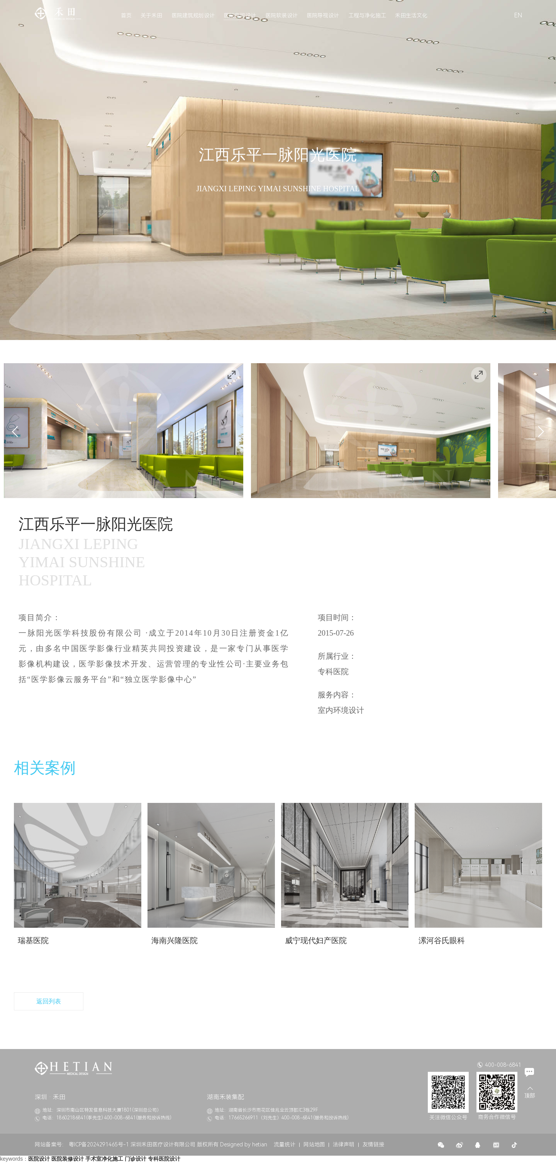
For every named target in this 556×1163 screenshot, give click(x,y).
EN (518, 15)
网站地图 (314, 1145)
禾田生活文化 (411, 15)
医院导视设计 (323, 15)
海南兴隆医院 (174, 940)
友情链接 (373, 1145)
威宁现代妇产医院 (316, 940)
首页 (126, 15)
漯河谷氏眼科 (442, 940)
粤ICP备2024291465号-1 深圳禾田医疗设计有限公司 (132, 1145)
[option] (123, 430)
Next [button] (538, 431)
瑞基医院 (33, 940)
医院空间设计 (240, 15)
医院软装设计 (281, 15)
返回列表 (48, 1001)
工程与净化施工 (367, 15)
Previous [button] (17, 431)
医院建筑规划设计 (193, 15)
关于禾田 (151, 15)
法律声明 (343, 1145)
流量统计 (284, 1145)
